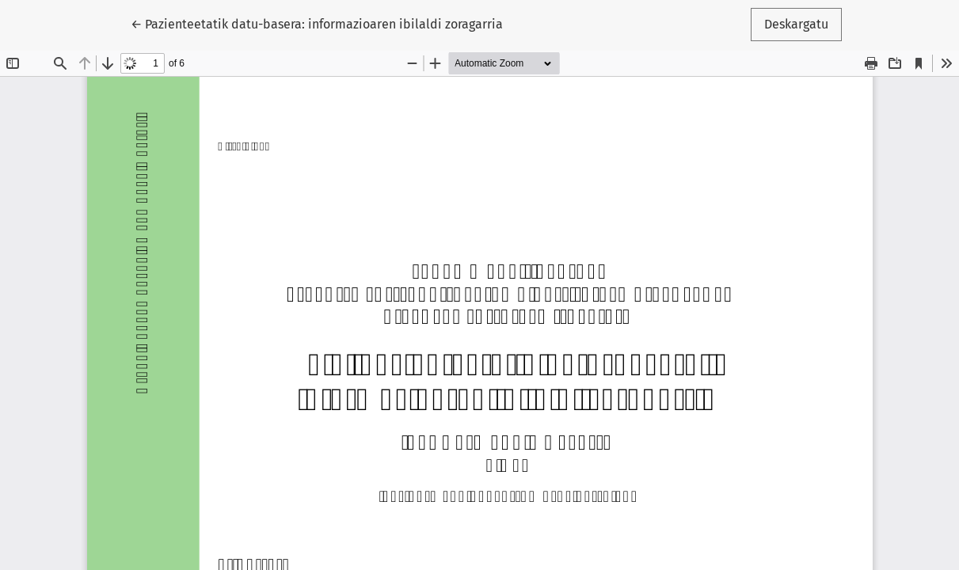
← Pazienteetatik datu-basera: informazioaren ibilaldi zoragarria (317, 23)
